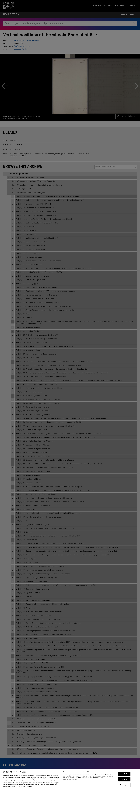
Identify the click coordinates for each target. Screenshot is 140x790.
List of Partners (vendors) (70, 780)
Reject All (124, 781)
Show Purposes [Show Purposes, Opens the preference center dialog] (124, 786)
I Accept (124, 775)
